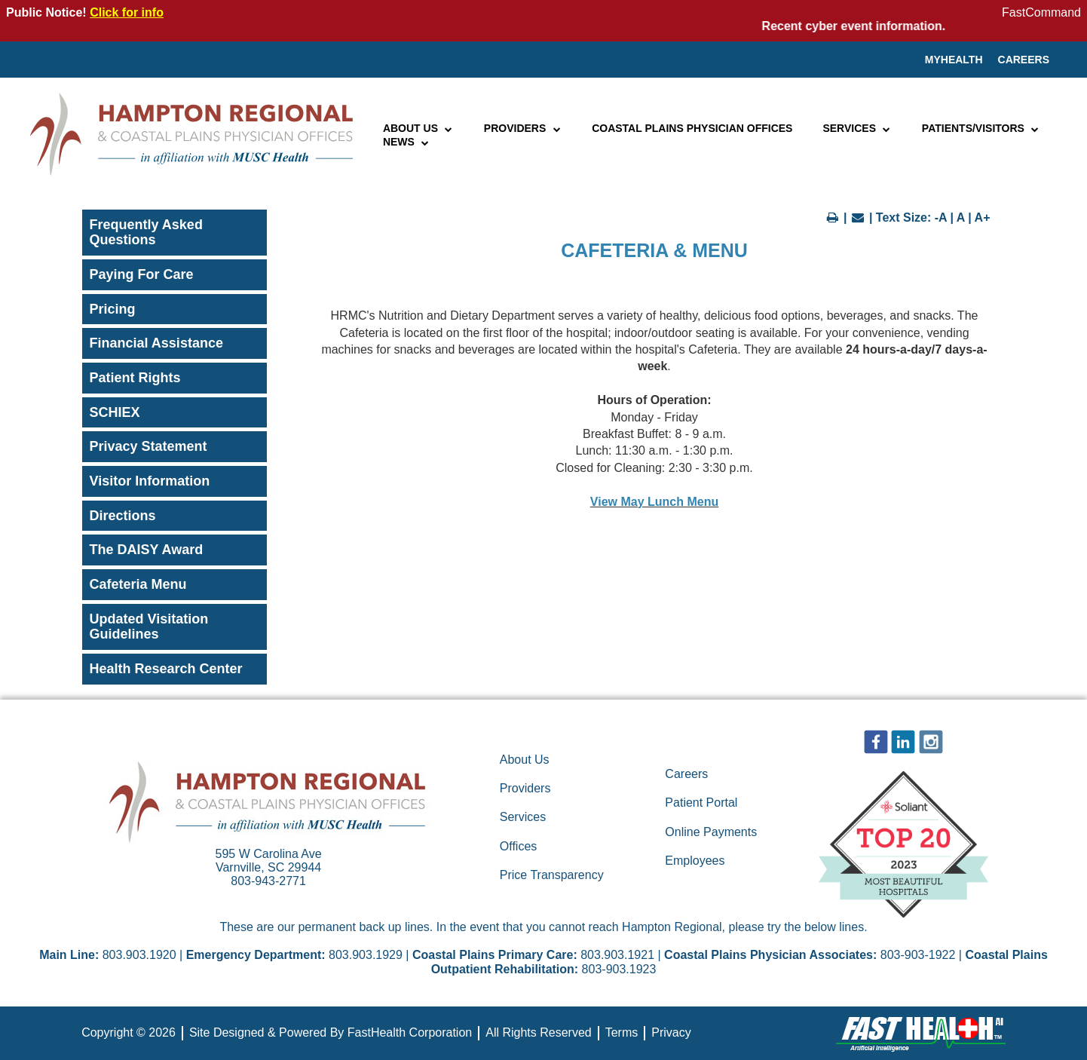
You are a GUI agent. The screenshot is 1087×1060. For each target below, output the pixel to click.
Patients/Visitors (981, 128)
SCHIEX (115, 412)
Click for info (127, 12)
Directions (123, 515)
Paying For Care (142, 274)
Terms (621, 1032)
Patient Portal (701, 802)
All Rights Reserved (538, 1032)
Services (856, 128)
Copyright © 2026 (128, 1032)
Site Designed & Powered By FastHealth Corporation (330, 1032)
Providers (523, 128)
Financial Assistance (156, 343)
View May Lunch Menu (654, 501)
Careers (1023, 60)
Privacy (670, 1032)
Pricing (113, 309)
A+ (983, 217)
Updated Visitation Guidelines (149, 626)
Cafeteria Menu (138, 584)
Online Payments (711, 832)
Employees (694, 860)
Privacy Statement (148, 446)
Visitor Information (150, 481)
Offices (518, 846)
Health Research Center (166, 668)
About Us (418, 128)
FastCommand (1041, 12)
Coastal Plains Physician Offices (692, 128)
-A (941, 217)
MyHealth (954, 60)
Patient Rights (135, 377)
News (406, 142)
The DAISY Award (147, 549)
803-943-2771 (268, 881)
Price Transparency (552, 875)
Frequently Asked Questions (146, 232)
